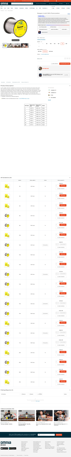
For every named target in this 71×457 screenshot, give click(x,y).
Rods (8, 8)
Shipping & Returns (60, 444)
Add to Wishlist (55, 63)
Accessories (21, 8)
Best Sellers (23, 444)
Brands (63, 8)
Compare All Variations (41, 39)
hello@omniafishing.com (61, 451)
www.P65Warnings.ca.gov (24, 98)
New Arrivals (23, 443)
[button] (35, 85)
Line (5, 8)
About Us (47, 443)
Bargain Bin (23, 445)
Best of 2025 (23, 449)
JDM (40, 8)
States (57, 8)
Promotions (44, 8)
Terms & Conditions (19, 455)
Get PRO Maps (32, 8)
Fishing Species (36, 446)
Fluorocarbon (10, 10)
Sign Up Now (59, 434)
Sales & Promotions (25, 448)
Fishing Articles (36, 444)
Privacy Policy (26, 455)
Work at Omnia (48, 445)
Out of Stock (63, 244)
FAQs (58, 445)
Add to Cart (63, 185)
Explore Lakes (35, 449)
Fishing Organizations (37, 448)
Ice (36, 8)
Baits (1, 8)
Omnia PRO (35, 450)
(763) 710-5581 (60, 450)
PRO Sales (23, 446)
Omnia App (35, 451)
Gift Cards (23, 450)
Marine (26, 8)
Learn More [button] (66, 74)
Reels (12, 8)
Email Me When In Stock (64, 63)
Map (53, 8)
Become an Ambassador (49, 446)
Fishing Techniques (37, 445)
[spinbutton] (57, 186)
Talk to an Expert (60, 443)
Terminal (16, 8)
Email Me (45, 245)
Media (68, 8)
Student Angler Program (49, 448)
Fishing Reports (36, 443)
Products (2, 10)
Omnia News (47, 444)
